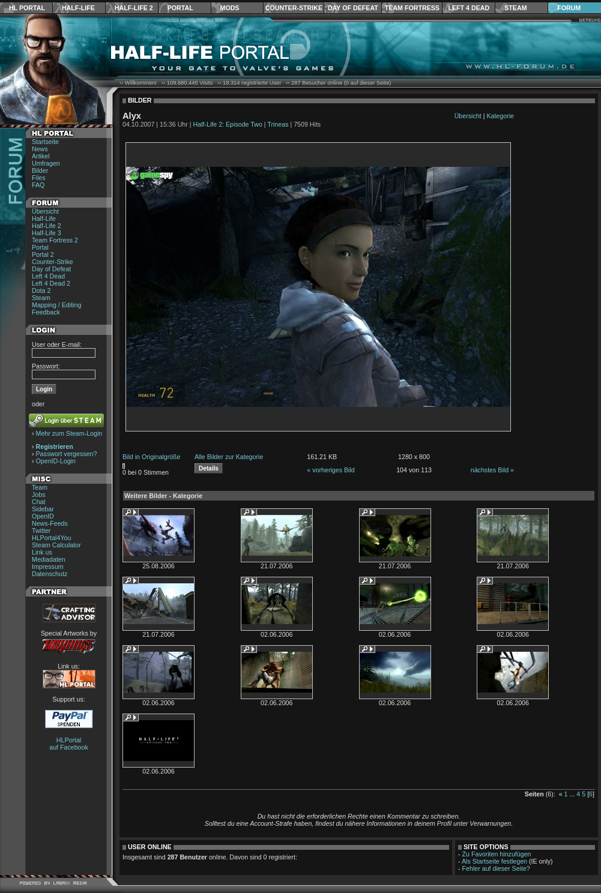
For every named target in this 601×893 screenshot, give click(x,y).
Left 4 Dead (468, 7)
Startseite (45, 141)
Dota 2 (41, 290)
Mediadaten (48, 559)
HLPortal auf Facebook (68, 743)
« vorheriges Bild (330, 470)
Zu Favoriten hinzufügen (496, 854)
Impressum (48, 566)
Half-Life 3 (46, 232)
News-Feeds (50, 523)
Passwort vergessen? (66, 453)
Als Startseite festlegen (494, 861)
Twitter (41, 530)
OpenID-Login (56, 461)
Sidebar (43, 509)
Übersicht (45, 211)
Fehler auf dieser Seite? (496, 868)
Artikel (41, 156)
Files (39, 177)
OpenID (43, 516)
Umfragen (46, 163)
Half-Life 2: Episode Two (227, 124)
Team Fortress (412, 7)
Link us (42, 552)
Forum (569, 7)
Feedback (46, 312)
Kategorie (500, 115)
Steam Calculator (56, 545)
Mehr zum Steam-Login (69, 433)
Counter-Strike (293, 7)
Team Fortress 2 (55, 240)
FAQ (38, 184)
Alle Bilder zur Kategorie (229, 456)
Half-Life (78, 7)
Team (39, 487)
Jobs (39, 494)
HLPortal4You (51, 537)
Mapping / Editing (56, 304)
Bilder (40, 170)
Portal (180, 7)
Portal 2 (43, 254)
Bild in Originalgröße (151, 456)
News (40, 148)
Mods (230, 7)
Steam (515, 7)
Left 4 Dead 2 (51, 283)
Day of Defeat (353, 7)
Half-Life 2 (134, 7)
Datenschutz (49, 573)
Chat (39, 501)
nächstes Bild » (492, 470)
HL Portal (27, 7)
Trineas (277, 124)
